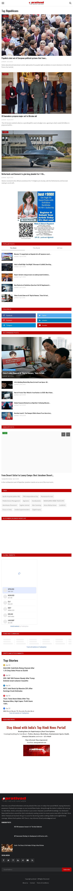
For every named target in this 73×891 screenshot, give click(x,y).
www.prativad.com (40, 742)
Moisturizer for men (47, 496)
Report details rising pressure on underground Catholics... (32, 275)
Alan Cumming (36, 505)
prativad (4, 61)
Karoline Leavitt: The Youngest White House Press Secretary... (33, 413)
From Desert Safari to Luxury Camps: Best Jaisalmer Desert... (27, 475)
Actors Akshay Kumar (50, 505)
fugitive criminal (24, 505)
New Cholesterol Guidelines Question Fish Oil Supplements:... (32, 285)
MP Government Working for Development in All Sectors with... (31, 836)
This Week (13, 248)
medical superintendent (22, 509)
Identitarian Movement (10, 505)
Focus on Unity (7, 509)
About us (25, 883)
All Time (59, 248)
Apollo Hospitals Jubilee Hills (11, 496)
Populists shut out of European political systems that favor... (24, 58)
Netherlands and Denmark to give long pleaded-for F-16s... (23, 174)
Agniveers (26, 501)
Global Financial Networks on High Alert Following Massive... (32, 403)
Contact (32, 883)
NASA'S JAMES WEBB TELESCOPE (54, 501)
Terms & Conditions (43, 883)
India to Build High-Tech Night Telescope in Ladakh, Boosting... (33, 264)
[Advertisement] (36, 773)
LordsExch (62, 505)
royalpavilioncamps (7, 479)
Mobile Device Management (11, 501)
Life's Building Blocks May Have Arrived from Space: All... (31, 382)
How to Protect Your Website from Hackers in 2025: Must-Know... (33, 392)
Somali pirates (36, 501)
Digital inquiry (36, 509)
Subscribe (67, 869)
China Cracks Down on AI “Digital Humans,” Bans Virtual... (31, 295)
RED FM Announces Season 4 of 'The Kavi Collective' (28, 827)
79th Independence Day (30, 496)
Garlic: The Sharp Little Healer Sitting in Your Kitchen (29, 845)
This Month (36, 248)
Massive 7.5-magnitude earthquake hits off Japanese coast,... (32, 254)
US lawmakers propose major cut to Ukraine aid (19, 116)
